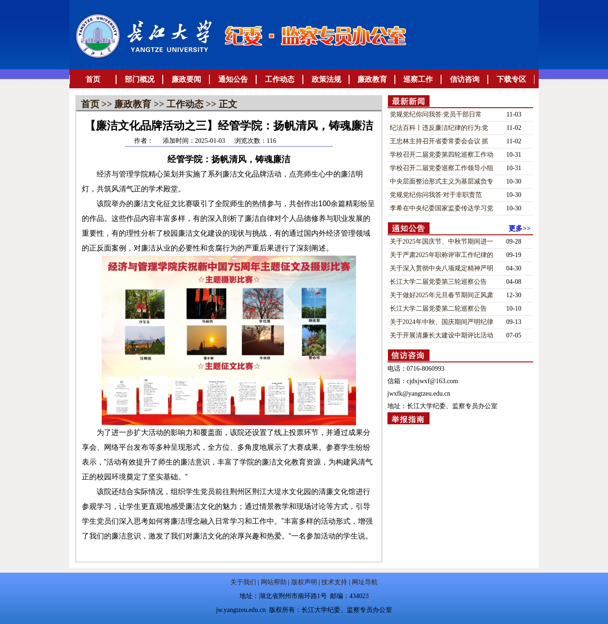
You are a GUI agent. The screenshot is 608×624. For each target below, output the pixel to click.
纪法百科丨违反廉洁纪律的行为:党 (439, 127)
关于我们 (243, 582)
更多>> (519, 228)
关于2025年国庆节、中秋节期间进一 (441, 241)
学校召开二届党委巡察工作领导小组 (441, 168)
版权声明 (304, 582)
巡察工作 (418, 79)
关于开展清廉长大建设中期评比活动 (441, 335)
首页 (93, 79)
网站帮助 (274, 582)
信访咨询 (464, 79)
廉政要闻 (186, 79)
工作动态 (280, 79)
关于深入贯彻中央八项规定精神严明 (441, 268)
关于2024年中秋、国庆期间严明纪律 (441, 321)
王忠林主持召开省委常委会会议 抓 (439, 141)
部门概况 (139, 79)
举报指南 (408, 419)
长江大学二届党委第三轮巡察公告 (438, 281)
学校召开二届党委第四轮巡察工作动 (441, 154)
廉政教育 (372, 79)
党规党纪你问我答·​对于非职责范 (436, 194)
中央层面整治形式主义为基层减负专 (441, 181)
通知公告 (233, 79)
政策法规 (326, 79)
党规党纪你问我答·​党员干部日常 (436, 114)
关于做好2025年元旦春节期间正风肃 (441, 295)
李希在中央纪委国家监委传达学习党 (441, 208)
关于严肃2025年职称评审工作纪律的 (441, 254)
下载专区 (511, 79)
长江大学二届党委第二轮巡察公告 (438, 308)
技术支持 (334, 582)
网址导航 (365, 582)
